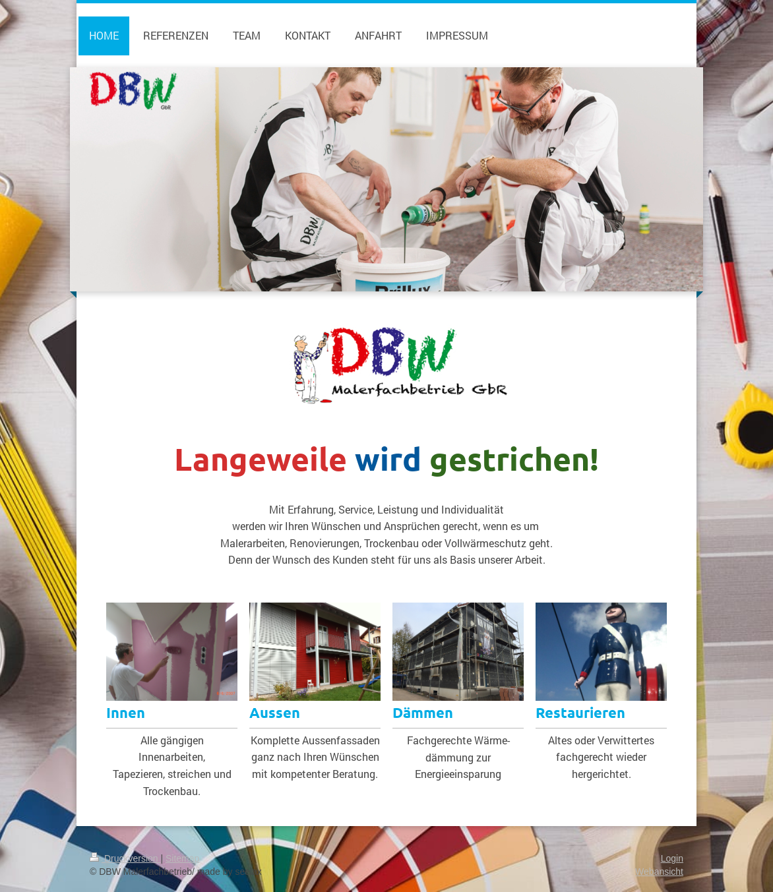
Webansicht (659, 871)
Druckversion (125, 858)
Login (672, 858)
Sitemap (182, 858)
